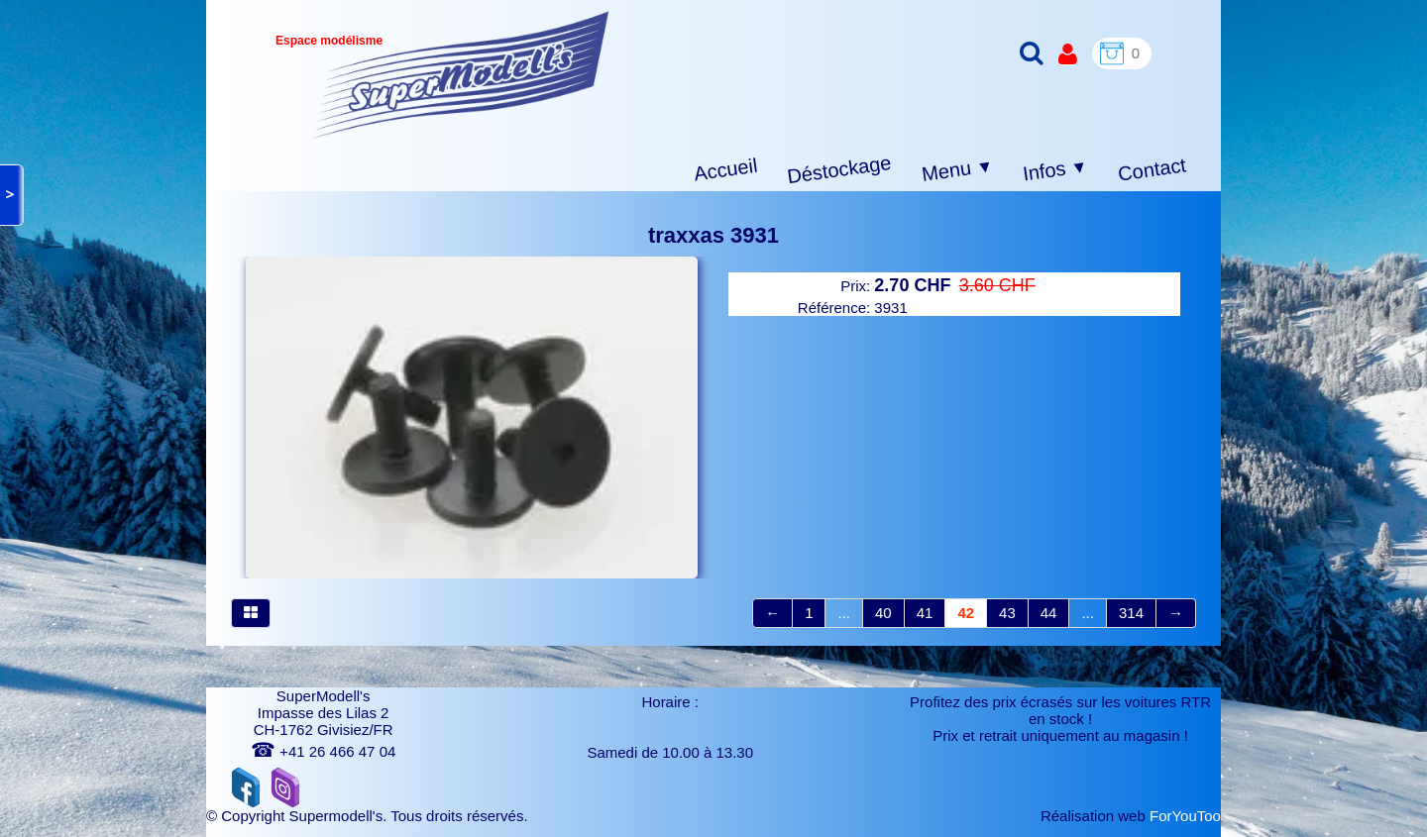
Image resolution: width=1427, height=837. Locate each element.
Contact (1152, 169)
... (843, 612)
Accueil (726, 170)
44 (1049, 612)
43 (1007, 612)
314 (1131, 612)
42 (965, 612)
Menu (958, 170)
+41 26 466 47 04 (323, 751)
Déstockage (839, 169)
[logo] (461, 75)
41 (925, 612)
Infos (1055, 171)
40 (883, 612)
